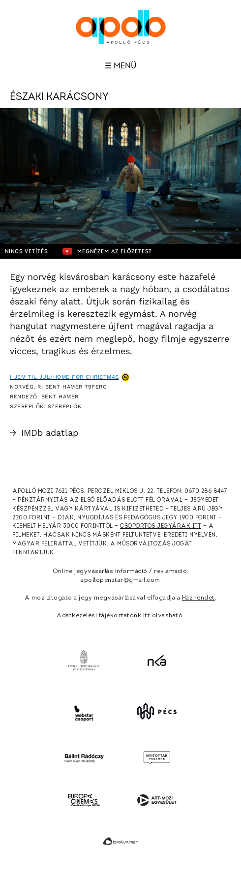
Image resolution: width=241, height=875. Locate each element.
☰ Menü (120, 66)
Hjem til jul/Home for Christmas (64, 377)
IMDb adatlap (44, 432)
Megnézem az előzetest (107, 251)
